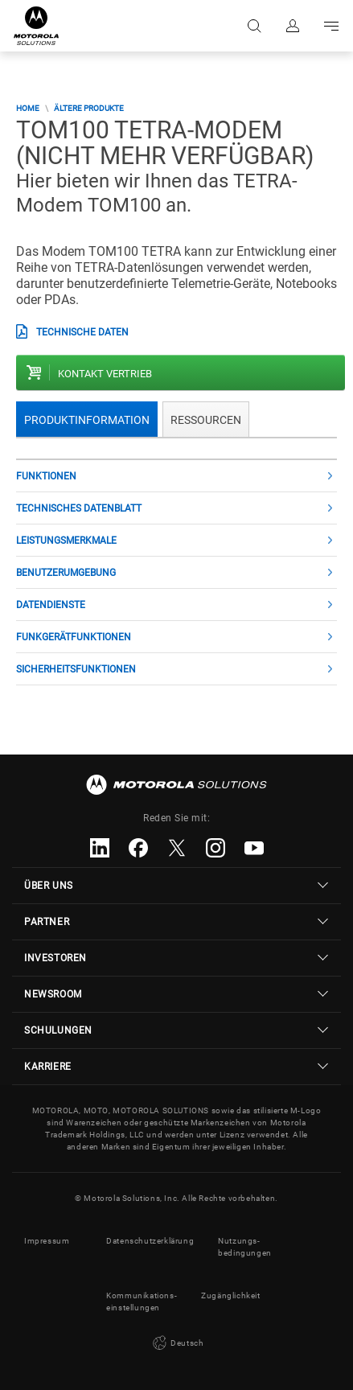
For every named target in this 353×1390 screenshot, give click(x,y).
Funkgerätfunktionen (73, 637)
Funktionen (46, 476)
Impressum (46, 1240)
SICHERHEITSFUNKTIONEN (76, 669)
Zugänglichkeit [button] (230, 1295)
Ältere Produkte (89, 108)
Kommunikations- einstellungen (141, 1301)
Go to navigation (331, 25)
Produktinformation (87, 419)
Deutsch (177, 1343)
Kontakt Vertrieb (105, 374)
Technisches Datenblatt (79, 508)
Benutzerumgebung (66, 572)
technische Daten (82, 332)
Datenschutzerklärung (150, 1240)
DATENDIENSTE (50, 605)
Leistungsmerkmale (66, 540)
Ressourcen (205, 419)
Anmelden (292, 25)
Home (27, 108)
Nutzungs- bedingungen (245, 1246)
